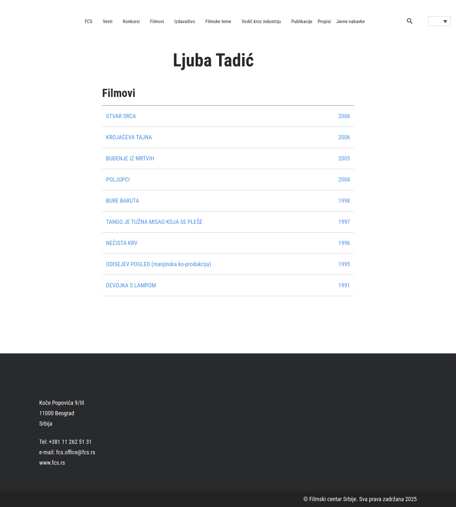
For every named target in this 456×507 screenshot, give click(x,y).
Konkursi (131, 21)
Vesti (108, 21)
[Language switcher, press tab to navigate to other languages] (439, 21)
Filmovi (157, 21)
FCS (88, 21)
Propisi (324, 21)
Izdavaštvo (184, 21)
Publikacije (301, 21)
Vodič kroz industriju (261, 21)
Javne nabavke (350, 21)
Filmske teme (218, 21)
